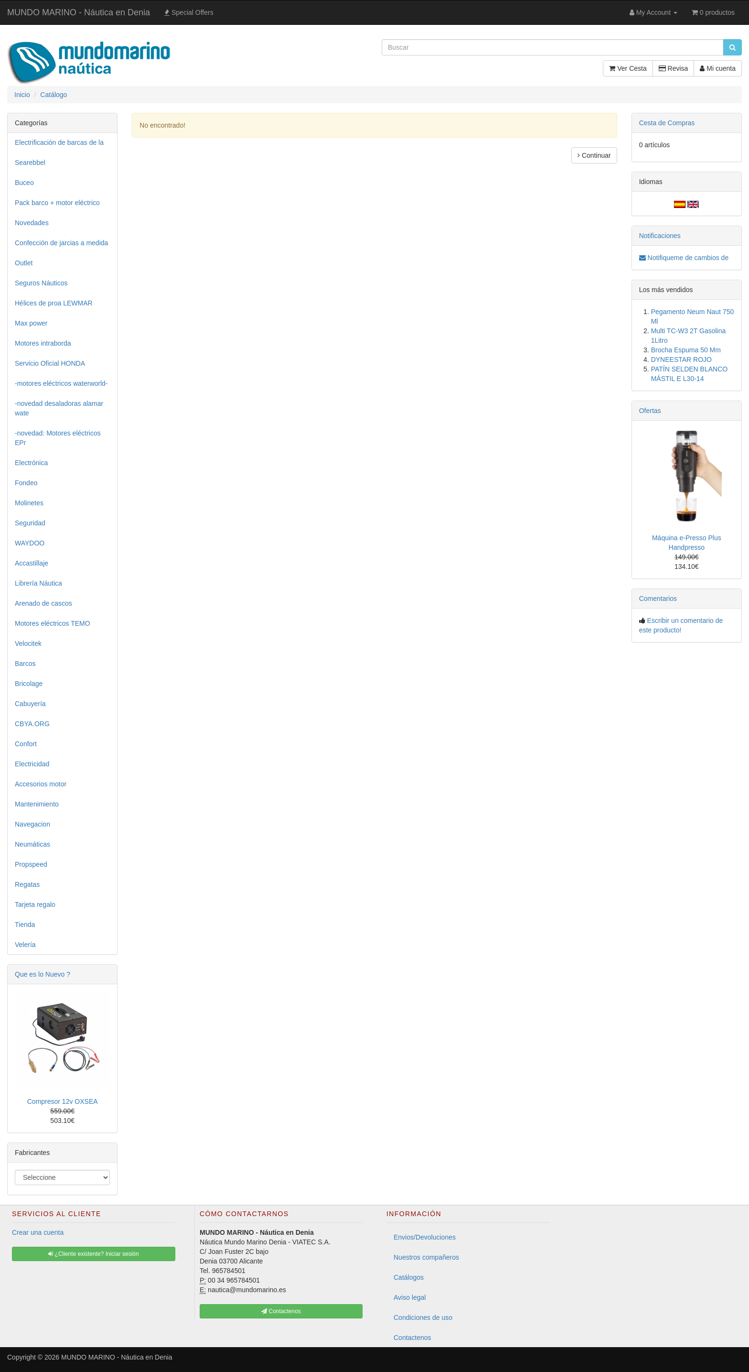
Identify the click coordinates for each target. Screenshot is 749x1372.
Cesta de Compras (667, 123)
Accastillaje (31, 563)
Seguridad (30, 523)
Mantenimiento (37, 804)
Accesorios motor (40, 784)
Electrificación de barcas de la (59, 142)
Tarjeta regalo (35, 904)
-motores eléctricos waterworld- (61, 383)
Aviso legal (410, 1297)
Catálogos (409, 1277)
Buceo (24, 182)
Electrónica (31, 463)
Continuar (594, 155)
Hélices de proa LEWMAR (54, 303)
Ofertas (650, 410)
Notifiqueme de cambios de (684, 257)
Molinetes (29, 503)
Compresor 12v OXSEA (62, 1101)
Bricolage (29, 683)
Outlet (23, 263)
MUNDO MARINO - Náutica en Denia (78, 12)
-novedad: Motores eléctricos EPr (58, 437)
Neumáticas (32, 844)
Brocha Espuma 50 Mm (686, 350)
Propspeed (31, 864)
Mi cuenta (718, 68)
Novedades (32, 223)
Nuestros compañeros (426, 1257)
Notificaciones (660, 236)
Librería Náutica (38, 583)
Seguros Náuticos (41, 283)
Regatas (27, 884)
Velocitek (28, 643)
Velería (25, 944)
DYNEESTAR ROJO (681, 359)
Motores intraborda (43, 343)
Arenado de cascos (43, 603)
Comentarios (658, 598)
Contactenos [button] (281, 1311)
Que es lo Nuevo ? (42, 974)
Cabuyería (30, 704)
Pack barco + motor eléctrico (57, 203)
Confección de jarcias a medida (61, 243)
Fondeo (26, 483)
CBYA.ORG (32, 724)
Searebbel (30, 162)
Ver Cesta (627, 68)
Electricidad (32, 764)
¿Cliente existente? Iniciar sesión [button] (93, 1254)
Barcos (25, 663)
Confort (26, 744)
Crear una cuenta (38, 1232)
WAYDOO (29, 543)
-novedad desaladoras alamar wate (59, 408)
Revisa (673, 68)
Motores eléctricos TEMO (52, 623)
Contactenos (412, 1337)
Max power (31, 323)
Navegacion (32, 824)
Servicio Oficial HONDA (50, 363)
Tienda (25, 924)
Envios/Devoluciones (425, 1237)
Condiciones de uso (423, 1317)
